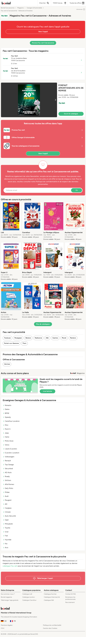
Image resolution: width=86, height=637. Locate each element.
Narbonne (38, 338)
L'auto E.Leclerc (10, 449)
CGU (2, 628)
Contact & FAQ (70, 594)
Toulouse (7, 338)
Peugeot (7, 500)
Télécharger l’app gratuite (9, 600)
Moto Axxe (8, 441)
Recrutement (70, 602)
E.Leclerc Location (11, 453)
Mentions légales (7, 625)
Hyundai (7, 540)
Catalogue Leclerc (28, 597)
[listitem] (11, 221)
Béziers (28, 338)
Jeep (6, 433)
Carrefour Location (11, 421)
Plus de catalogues (43, 324)
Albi (47, 338)
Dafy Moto (8, 488)
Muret (64, 338)
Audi (5, 496)
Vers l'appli (43, 32)
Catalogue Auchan (50, 594)
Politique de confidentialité (52, 625)
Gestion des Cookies (50, 628)
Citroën (7, 512)
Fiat (5, 536)
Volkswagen (8, 457)
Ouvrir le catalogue (71, 114)
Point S (6, 429)
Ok (76, 190)
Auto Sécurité (9, 516)
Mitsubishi (8, 524)
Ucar (5, 532)
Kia (5, 544)
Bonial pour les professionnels (70, 598)
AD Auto (7, 472)
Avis (5, 547)
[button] (43, 100)
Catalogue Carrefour (29, 600)
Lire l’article (47, 391)
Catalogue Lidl (27, 594)
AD (5, 504)
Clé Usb (7, 364)
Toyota (6, 528)
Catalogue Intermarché (52, 597)
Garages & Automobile (34, 8)
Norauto (7, 405)
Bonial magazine (6, 597)
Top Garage (8, 465)
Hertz (6, 437)
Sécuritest (8, 468)
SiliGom (7, 480)
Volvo (6, 445)
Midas (6, 492)
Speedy (7, 417)
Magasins (20, 8)
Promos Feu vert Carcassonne (43, 43)
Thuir (24, 343)
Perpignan (18, 338)
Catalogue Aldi (49, 600)
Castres (55, 338)
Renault (7, 461)
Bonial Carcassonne (7, 8)
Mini (5, 425)
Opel (6, 520)
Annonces (80, 9)
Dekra (6, 409)
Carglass (7, 508)
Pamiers (73, 338)
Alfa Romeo (8, 484)
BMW (6, 413)
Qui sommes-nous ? (8, 594)
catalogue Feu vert (10, 566)
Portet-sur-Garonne (11, 343)
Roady (6, 476)
